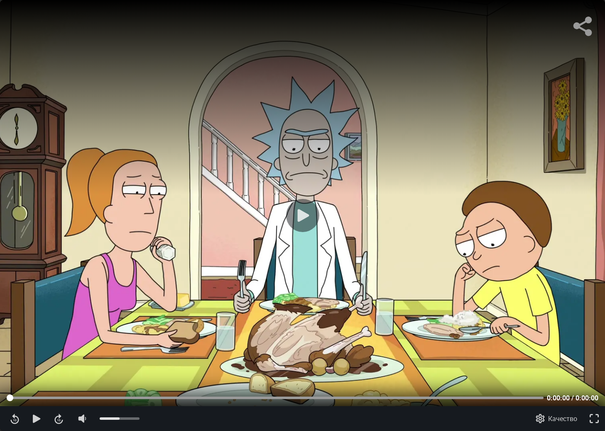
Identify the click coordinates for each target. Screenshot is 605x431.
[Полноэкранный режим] (594, 418)
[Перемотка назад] (14, 418)
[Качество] (556, 418)
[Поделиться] (583, 26)
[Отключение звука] (81, 418)
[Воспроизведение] (302, 215)
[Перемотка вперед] (58, 418)
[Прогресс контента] (275, 398)
